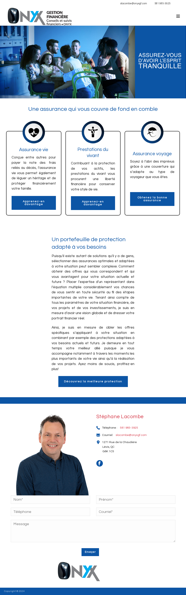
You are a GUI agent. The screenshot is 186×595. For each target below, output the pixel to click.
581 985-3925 (162, 3)
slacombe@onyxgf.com (133, 3)
